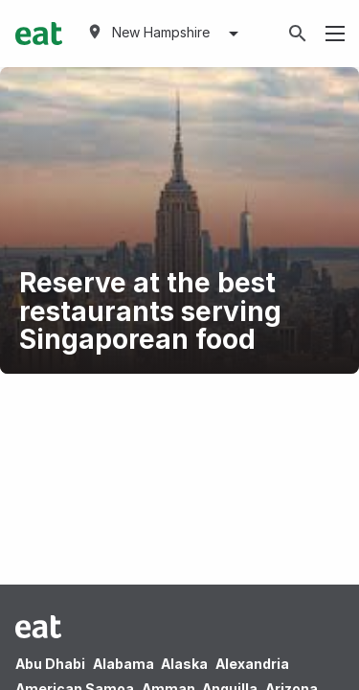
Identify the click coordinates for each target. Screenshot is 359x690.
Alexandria (252, 664)
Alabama (123, 664)
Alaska (184, 664)
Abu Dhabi (50, 664)
